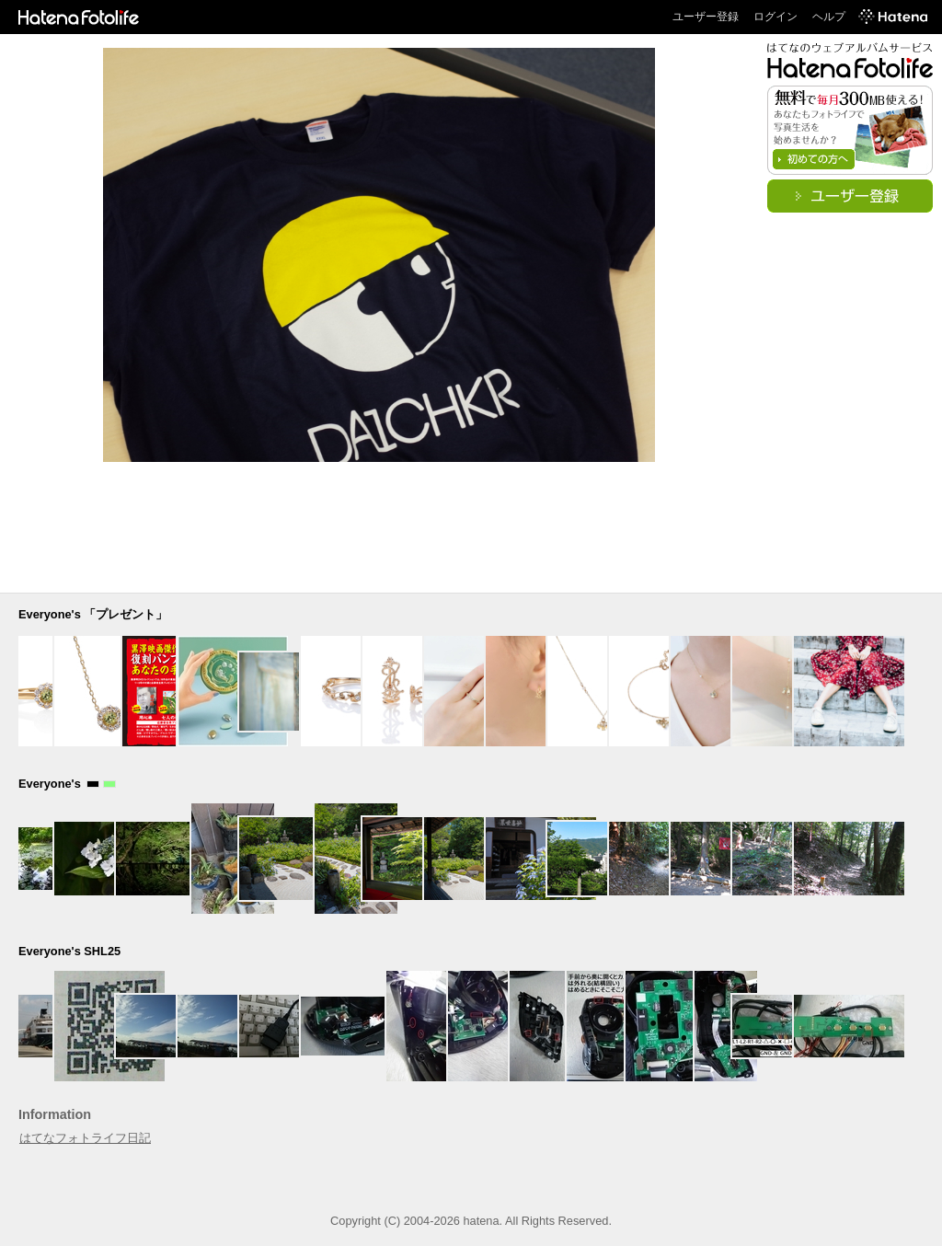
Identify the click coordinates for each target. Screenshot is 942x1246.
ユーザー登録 (705, 16)
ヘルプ (828, 16)
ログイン (775, 16)
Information (54, 1114)
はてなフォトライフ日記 (85, 1138)
